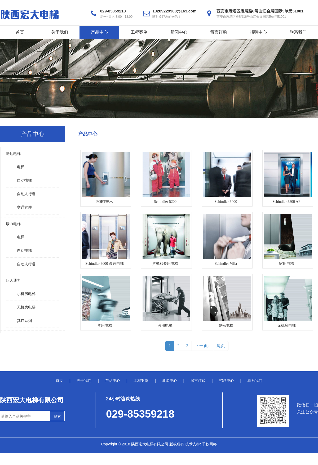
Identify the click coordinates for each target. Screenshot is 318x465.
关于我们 (59, 32)
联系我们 (298, 32)
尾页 (221, 345)
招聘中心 (258, 32)
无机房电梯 (26, 307)
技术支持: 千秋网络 (201, 444)
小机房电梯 (26, 294)
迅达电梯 (13, 154)
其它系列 (24, 321)
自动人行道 (26, 194)
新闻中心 (178, 32)
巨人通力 (13, 281)
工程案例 (139, 32)
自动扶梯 (24, 180)
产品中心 (99, 32)
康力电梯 (13, 224)
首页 (20, 32)
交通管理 (24, 207)
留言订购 (218, 32)
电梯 (20, 167)
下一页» (202, 345)
